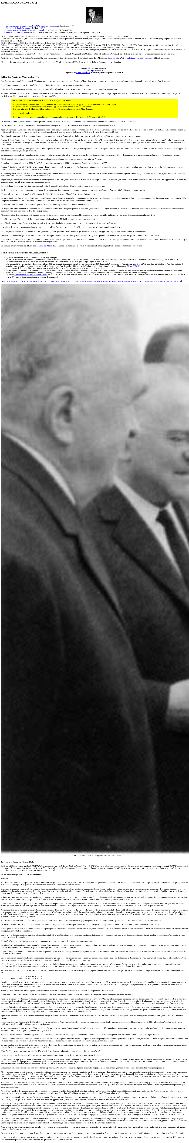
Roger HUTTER (96, 70)
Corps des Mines (83, 73)
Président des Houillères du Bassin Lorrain (30, 275)
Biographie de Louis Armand (17, 28)
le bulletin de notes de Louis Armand (139, 58)
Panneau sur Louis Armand (16, 32)
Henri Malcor (6, 281)
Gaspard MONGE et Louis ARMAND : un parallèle (26, 30)
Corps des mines (114, 58)
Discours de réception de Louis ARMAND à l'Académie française (31, 26)
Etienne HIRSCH (133, 266)
